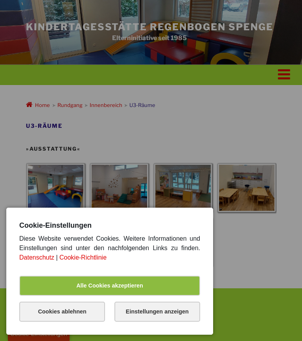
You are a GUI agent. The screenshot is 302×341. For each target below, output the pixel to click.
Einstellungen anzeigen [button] (157, 311)
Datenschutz (36, 257)
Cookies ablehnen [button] (62, 311)
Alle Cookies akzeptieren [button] (109, 285)
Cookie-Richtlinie (83, 257)
